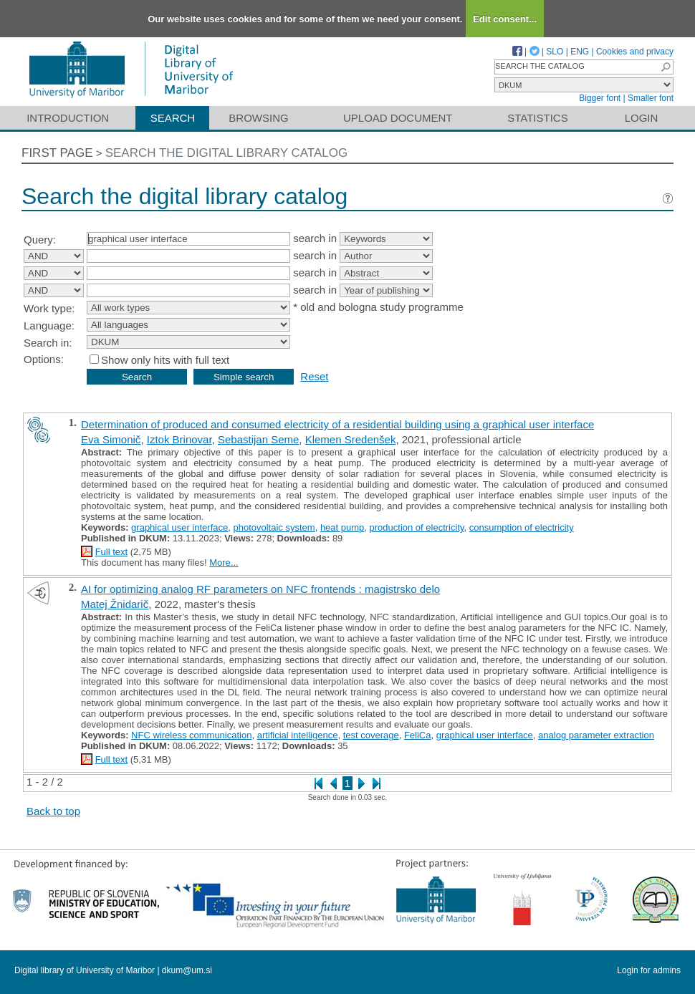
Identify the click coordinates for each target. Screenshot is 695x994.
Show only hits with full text (165, 360)
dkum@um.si (187, 970)
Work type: (49, 308)
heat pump (342, 527)
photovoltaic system (274, 527)
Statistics (537, 118)
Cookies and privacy (635, 52)
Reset (314, 376)
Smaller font (651, 98)
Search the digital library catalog (226, 153)
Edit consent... (505, 19)
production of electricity (417, 527)
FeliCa (417, 735)
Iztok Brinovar (179, 439)
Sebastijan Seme (258, 439)
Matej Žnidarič (114, 604)
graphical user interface (179, 527)
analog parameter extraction (596, 735)
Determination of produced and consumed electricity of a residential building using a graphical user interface (337, 424)
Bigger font (599, 98)
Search (173, 118)
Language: (49, 325)
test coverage (371, 735)
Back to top (53, 811)
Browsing (258, 118)
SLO (554, 52)
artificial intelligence (297, 735)
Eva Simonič (110, 439)
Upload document (398, 118)
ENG (579, 52)
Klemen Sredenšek (350, 439)
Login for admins (649, 970)
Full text (111, 551)
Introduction (68, 118)
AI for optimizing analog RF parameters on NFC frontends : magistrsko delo (260, 589)
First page (57, 153)
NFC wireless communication (191, 735)
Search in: (48, 343)
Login (641, 118)
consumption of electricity (521, 527)
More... (223, 562)
